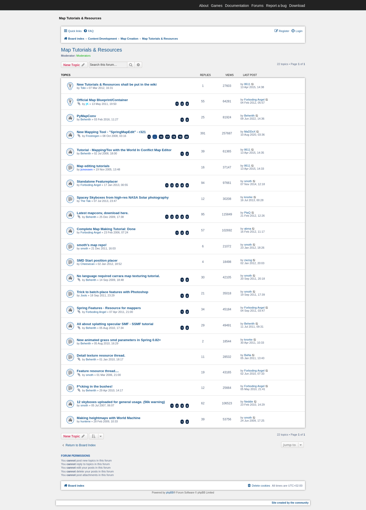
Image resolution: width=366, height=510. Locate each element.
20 (186, 136)
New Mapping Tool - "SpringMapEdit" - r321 (111, 132)
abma (247, 228)
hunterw (85, 421)
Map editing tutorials (93, 166)
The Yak (86, 200)
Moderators (84, 55)
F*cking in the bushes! (95, 386)
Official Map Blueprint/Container (102, 100)
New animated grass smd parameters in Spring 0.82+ (119, 340)
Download (297, 6)
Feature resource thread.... (98, 371)
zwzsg (248, 260)
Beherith (86, 119)
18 (174, 136)
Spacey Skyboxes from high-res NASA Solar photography (123, 197)
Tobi (83, 87)
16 (161, 136)
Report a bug (276, 6)
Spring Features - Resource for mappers (109, 308)
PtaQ (247, 212)
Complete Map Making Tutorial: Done (106, 229)
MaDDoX (250, 131)
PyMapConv (86, 116)
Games (216, 6)
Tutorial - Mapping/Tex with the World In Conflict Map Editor (124, 150)
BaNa (247, 355)
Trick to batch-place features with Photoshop (112, 292)
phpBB (170, 492)
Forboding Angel (254, 99)
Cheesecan (88, 263)
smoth (248, 181)
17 (167, 136)
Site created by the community (290, 502)
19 (180, 136)
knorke (248, 197)
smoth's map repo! (91, 245)
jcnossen (87, 169)
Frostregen (92, 135)
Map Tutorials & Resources (91, 50)
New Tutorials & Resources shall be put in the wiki (117, 84)
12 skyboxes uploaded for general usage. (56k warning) (121, 402)
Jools (84, 295)
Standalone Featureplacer (97, 181)
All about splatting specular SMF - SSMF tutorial (115, 324)
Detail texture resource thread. (101, 355)
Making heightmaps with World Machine (108, 418)
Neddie (248, 401)
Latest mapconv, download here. (102, 213)
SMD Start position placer (97, 260)
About (203, 6)
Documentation (237, 6)
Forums (257, 6)
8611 (247, 84)
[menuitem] (88, 31)
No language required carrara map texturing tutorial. (118, 276)
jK (87, 103)
